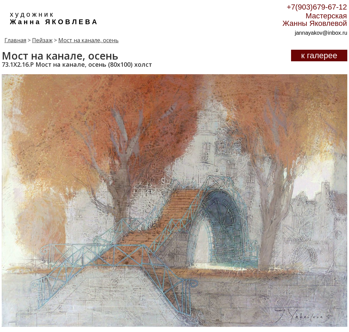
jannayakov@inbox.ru (321, 33)
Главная (15, 40)
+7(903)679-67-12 (317, 7)
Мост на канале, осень (88, 40)
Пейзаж (42, 40)
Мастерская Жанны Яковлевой (315, 20)
